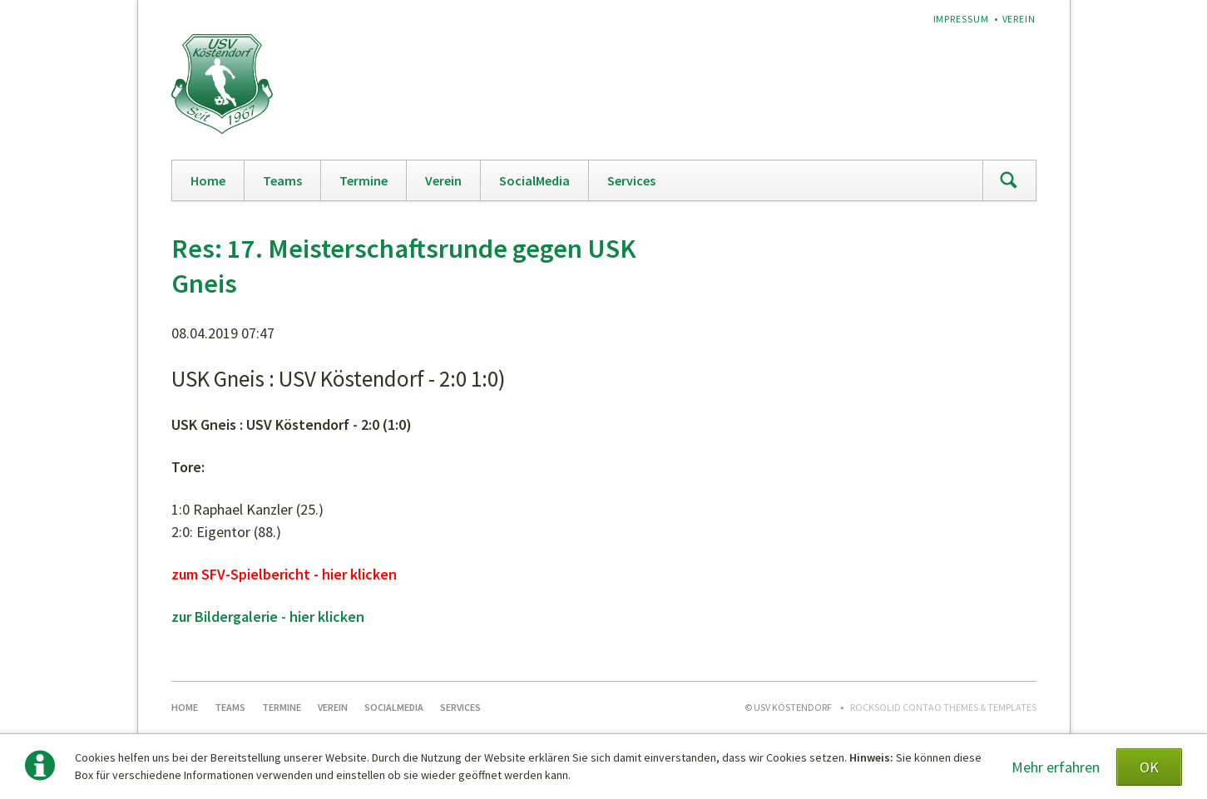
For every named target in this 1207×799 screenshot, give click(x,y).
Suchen (1009, 180)
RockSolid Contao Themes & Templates (943, 707)
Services (631, 180)
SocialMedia (534, 180)
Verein (1019, 18)
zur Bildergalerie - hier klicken (267, 616)
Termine (363, 180)
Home (207, 180)
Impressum (961, 18)
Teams (282, 180)
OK (1149, 767)
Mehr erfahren (1056, 767)
